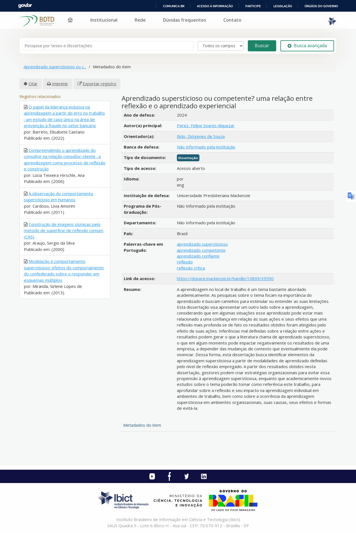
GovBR (25, 5)
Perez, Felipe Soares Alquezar (205, 125)
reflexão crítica (191, 268)
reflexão (185, 262)
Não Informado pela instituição (206, 147)
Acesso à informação (215, 6)
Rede (140, 20)
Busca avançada (307, 45)
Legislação (282, 6)
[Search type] (221, 46)
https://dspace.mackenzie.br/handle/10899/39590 (225, 278)
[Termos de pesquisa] (108, 45)
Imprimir (60, 83)
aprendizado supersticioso (202, 244)
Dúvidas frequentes (184, 20)
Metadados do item (142, 425)
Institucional (103, 20)
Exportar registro (99, 83)
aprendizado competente (201, 250)
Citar (33, 83)
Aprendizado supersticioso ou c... (55, 66)
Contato (232, 20)
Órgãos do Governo (321, 6)
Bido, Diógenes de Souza (201, 136)
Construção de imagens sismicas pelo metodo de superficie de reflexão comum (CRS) (63, 231)
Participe (253, 6)
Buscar (262, 45)
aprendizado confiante (198, 256)
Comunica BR (173, 6)
